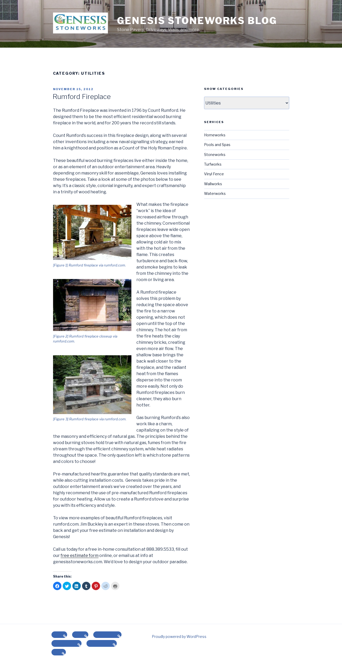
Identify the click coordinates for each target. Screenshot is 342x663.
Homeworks (214, 135)
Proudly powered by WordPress (179, 636)
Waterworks (215, 193)
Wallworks (213, 184)
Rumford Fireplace (82, 96)
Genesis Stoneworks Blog (197, 20)
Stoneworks (214, 154)
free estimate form (79, 555)
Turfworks (213, 164)
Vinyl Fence (214, 174)
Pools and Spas (217, 144)
